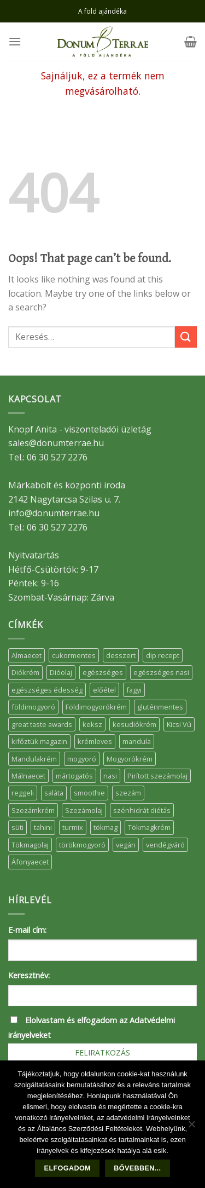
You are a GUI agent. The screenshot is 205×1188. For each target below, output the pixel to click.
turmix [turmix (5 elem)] (72, 827)
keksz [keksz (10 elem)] (92, 724)
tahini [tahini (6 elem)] (43, 827)
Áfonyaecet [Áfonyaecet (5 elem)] (30, 862)
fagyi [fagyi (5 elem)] (134, 690)
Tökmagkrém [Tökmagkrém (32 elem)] (149, 827)
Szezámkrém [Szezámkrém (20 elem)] (33, 810)
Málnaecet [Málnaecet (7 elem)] (28, 776)
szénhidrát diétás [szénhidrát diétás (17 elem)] (142, 810)
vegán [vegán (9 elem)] (126, 845)
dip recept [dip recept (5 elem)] (162, 655)
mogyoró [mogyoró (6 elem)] (81, 759)
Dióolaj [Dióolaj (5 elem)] (61, 672)
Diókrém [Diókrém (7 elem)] (25, 672)
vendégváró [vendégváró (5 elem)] (165, 845)
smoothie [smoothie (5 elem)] (89, 793)
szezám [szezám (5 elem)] (128, 793)
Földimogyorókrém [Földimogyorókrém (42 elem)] (96, 707)
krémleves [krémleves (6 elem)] (95, 741)
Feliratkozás (102, 1052)
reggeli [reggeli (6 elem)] (22, 793)
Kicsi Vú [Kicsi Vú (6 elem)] (179, 724)
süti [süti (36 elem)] (17, 827)
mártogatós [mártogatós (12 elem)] (74, 776)
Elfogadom (67, 1168)
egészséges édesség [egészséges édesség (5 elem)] (47, 690)
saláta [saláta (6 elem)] (53, 793)
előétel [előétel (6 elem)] (104, 690)
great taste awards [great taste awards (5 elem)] (41, 724)
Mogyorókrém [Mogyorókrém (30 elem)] (130, 759)
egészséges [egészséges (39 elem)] (103, 672)
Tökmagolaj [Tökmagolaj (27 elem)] (30, 845)
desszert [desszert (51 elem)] (121, 655)
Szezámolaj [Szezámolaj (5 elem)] (84, 810)
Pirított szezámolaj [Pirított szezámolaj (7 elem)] (157, 776)
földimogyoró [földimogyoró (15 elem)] (33, 707)
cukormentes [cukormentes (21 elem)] (74, 655)
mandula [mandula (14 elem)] (136, 741)
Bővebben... (137, 1168)
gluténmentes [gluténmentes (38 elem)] (160, 707)
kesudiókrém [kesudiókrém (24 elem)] (134, 724)
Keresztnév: (29, 975)
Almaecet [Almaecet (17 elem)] (26, 655)
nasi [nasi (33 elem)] (110, 776)
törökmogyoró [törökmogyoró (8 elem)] (82, 845)
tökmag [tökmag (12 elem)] (105, 827)
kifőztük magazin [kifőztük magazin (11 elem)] (39, 741)
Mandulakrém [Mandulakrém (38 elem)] (34, 759)
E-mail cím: (27, 930)
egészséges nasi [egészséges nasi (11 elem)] (161, 672)
